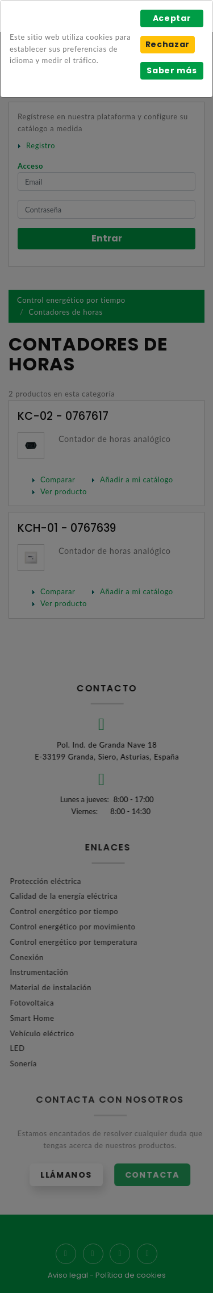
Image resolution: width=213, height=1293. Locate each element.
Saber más (172, 70)
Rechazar (167, 44)
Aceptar (172, 18)
